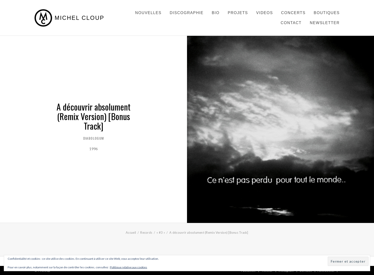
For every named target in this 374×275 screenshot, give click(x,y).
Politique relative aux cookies (128, 267)
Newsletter (325, 23)
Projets (238, 13)
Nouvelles (148, 13)
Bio (215, 13)
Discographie (186, 13)
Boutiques (327, 13)
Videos (264, 13)
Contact (291, 23)
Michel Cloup (79, 18)
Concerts (293, 13)
